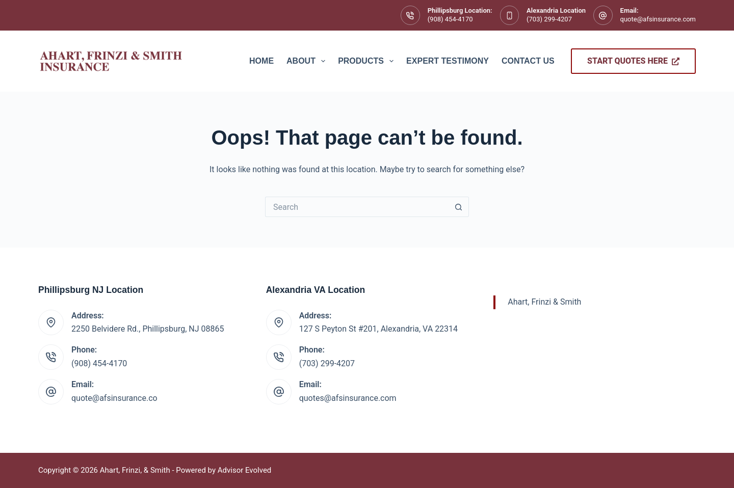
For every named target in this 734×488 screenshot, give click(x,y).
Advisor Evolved (245, 470)
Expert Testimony (447, 61)
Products (368, 61)
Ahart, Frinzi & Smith (544, 302)
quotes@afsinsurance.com (348, 398)
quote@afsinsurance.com (658, 19)
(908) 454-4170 (450, 19)
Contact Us (528, 61)
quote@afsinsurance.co (114, 398)
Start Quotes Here (633, 61)
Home (261, 61)
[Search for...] (357, 207)
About (307, 61)
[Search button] (459, 207)
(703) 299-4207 (549, 19)
